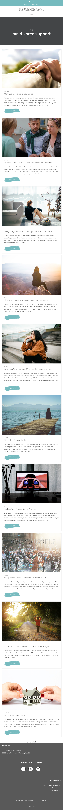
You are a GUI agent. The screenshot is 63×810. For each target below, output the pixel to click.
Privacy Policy (31, 806)
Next (34, 742)
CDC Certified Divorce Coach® (11, 750)
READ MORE (12, 110)
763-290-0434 (56, 788)
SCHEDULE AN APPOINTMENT (31, 4)
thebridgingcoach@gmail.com (52, 785)
